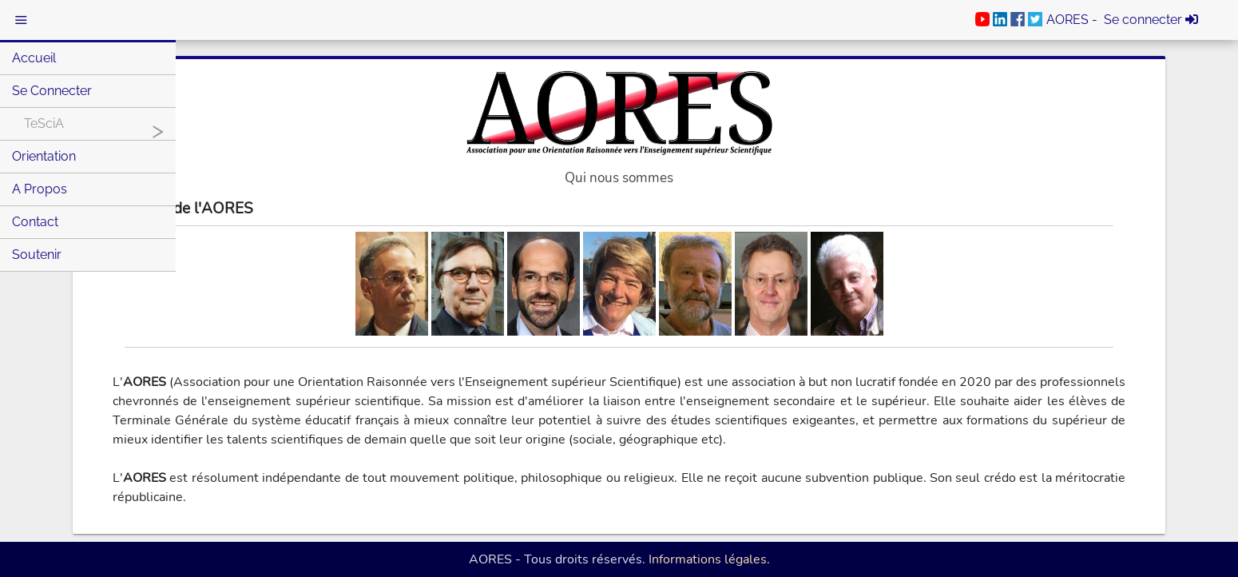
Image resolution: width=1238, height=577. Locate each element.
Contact (35, 221)
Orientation (44, 156)
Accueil (34, 58)
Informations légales (708, 559)
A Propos (39, 189)
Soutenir (37, 254)
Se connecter (52, 90)
